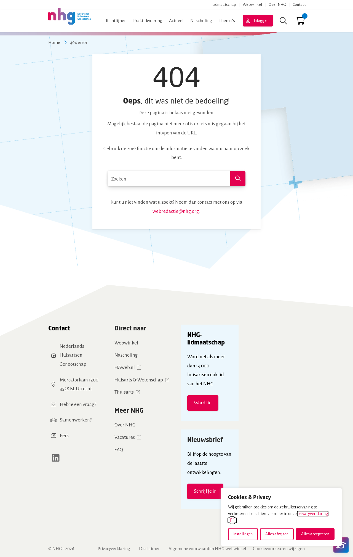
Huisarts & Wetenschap (138, 380)
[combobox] (176, 178)
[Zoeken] (283, 21)
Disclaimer (149, 548)
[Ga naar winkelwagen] (300, 22)
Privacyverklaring (114, 548)
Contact (299, 4)
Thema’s (227, 20)
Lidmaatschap (224, 4)
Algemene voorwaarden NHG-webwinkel (207, 548)
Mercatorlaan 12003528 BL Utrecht (79, 384)
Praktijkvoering (147, 20)
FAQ (118, 449)
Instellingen (243, 534)
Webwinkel (252, 4)
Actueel (176, 20)
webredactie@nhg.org (176, 211)
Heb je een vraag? (78, 404)
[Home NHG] (69, 20)
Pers (64, 435)
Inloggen (261, 20)
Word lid (203, 402)
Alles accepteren (315, 534)
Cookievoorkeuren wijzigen (279, 548)
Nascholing (201, 20)
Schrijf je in (205, 491)
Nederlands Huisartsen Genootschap (73, 355)
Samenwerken (75, 420)
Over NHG (277, 4)
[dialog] (281, 517)
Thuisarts (124, 392)
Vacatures (124, 437)
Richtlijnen (116, 20)
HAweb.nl (124, 367)
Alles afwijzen (276, 534)
